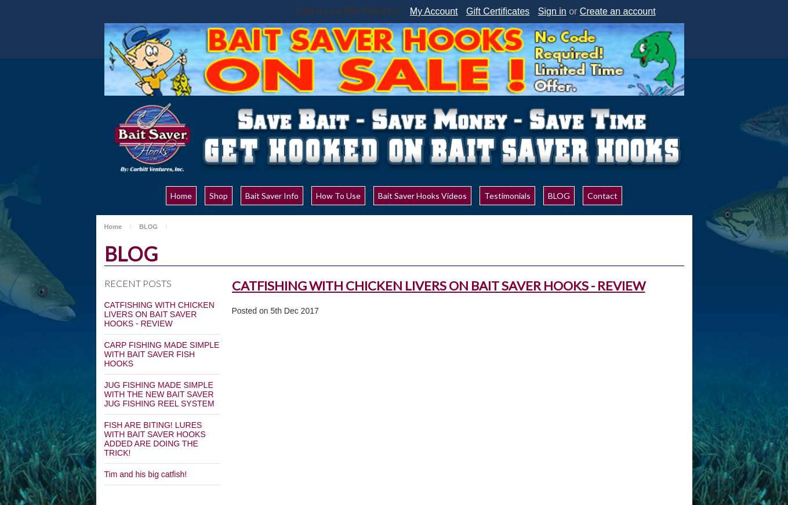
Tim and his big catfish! (145, 474)
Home (113, 226)
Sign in (552, 11)
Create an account (618, 11)
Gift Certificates (497, 11)
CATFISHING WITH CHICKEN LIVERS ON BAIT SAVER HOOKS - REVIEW (159, 314)
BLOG (148, 226)
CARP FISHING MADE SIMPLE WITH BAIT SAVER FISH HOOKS (162, 354)
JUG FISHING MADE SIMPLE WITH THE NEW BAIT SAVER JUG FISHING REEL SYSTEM (159, 394)
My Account (434, 11)
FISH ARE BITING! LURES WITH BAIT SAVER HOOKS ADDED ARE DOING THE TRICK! (155, 438)
